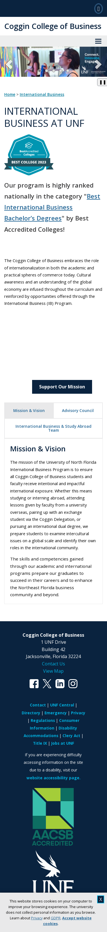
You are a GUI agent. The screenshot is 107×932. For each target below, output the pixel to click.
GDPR (56, 917)
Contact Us (53, 664)
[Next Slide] (98, 64)
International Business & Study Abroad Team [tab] (53, 428)
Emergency (55, 712)
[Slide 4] (60, 70)
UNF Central (62, 705)
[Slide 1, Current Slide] (39, 70)
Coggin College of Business (52, 26)
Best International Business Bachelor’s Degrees (52, 207)
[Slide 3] (53, 70)
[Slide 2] (46, 70)
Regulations (43, 720)
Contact (38, 705)
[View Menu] (98, 41)
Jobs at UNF (62, 743)
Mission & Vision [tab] (29, 410)
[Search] (98, 8)
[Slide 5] (67, 70)
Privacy (37, 917)
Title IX (40, 743)
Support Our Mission (62, 387)
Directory (31, 712)
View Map (53, 671)
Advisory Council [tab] (78, 410)
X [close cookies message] (100, 899)
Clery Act (71, 735)
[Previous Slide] (9, 64)
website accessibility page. (53, 777)
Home (9, 94)
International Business (42, 94)
